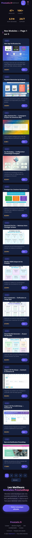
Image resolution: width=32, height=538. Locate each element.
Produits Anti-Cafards (19, 531)
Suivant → (16, 480)
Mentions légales (16, 525)
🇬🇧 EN (28, 3)
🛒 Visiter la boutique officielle (16, 508)
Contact (7, 525)
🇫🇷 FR (23, 3)
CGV (24, 525)
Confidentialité (13, 528)
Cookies (21, 528)
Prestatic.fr (6, 3)
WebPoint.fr (15, 3)
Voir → (24, 69)
